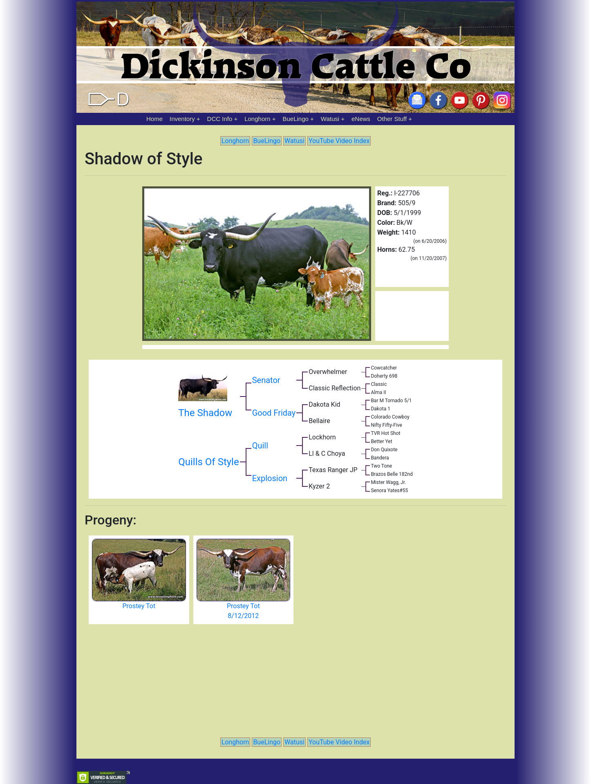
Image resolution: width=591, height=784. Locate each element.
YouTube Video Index (339, 141)
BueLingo (296, 118)
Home (154, 118)
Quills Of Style (208, 462)
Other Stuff (392, 118)
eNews (360, 118)
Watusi (330, 118)
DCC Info (220, 118)
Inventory (182, 118)
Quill (260, 445)
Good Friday (274, 413)
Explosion (269, 478)
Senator (266, 380)
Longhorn (257, 118)
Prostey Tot (138, 606)
